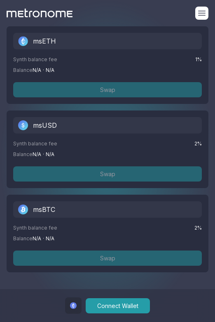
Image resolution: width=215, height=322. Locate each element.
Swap (107, 89)
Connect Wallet (117, 305)
